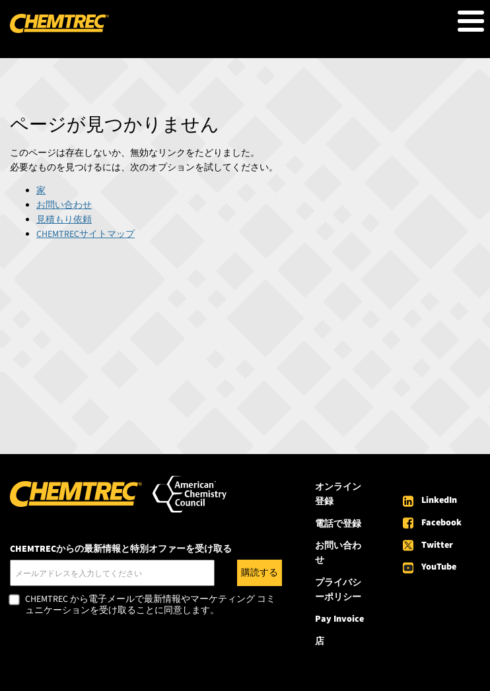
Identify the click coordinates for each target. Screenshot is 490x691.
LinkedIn (439, 500)
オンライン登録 (338, 494)
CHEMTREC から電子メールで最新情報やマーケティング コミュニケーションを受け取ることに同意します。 (150, 605)
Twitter (437, 545)
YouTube (438, 567)
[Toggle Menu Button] (471, 21)
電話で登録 (338, 524)
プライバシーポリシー (338, 590)
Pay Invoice (339, 619)
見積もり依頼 (64, 219)
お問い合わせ (64, 205)
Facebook (441, 522)
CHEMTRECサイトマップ (85, 234)
